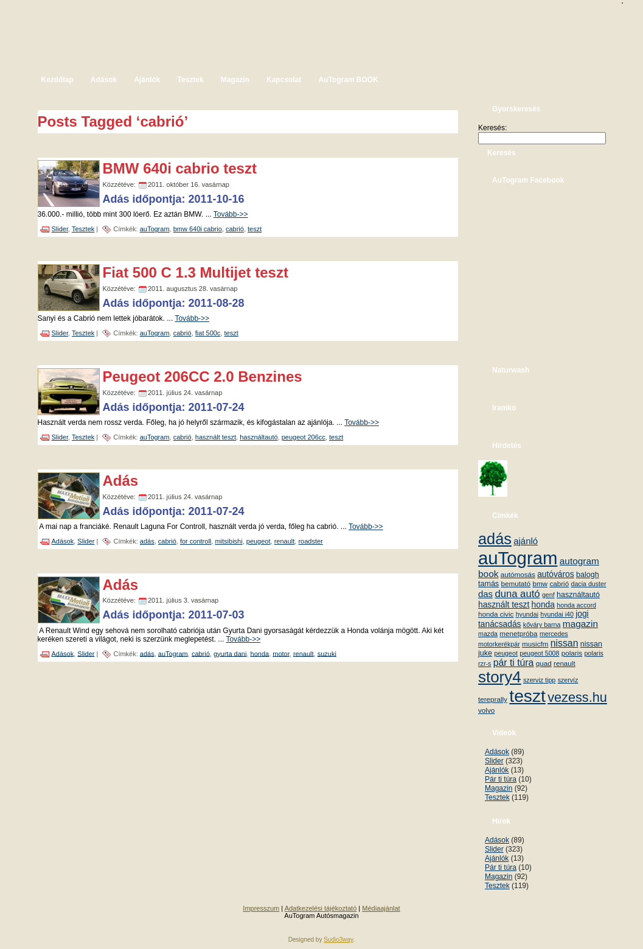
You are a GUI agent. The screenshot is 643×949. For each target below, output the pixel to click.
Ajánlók (497, 770)
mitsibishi (228, 541)
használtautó (258, 437)
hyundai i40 (557, 614)
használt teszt (215, 437)
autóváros (555, 574)
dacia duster (588, 583)
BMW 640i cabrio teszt (180, 168)
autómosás (518, 574)
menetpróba (518, 633)
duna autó (517, 594)
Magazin (498, 788)
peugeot (258, 541)
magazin (580, 623)
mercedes (554, 633)
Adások (63, 541)
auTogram (155, 229)
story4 (499, 676)
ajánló (525, 541)
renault (284, 541)
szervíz (568, 680)
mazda (488, 633)
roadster (310, 541)
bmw (539, 583)
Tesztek (83, 229)
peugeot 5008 (539, 653)
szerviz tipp (539, 680)
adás (147, 541)
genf (548, 594)
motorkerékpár (499, 644)
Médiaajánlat (381, 908)
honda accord (576, 605)
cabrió (235, 229)
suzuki (327, 653)
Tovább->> (231, 214)
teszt (255, 229)
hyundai (527, 614)
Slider (60, 229)
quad (544, 663)
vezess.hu (577, 697)
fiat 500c (208, 333)
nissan (565, 643)
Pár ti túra (500, 779)
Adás (121, 480)
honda (260, 653)
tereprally (492, 699)
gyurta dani (230, 653)
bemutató (515, 583)
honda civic (495, 614)
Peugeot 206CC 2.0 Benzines (202, 376)
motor (281, 653)
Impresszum (261, 908)
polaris (571, 653)
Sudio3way (338, 939)
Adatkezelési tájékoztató (321, 908)
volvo (486, 710)
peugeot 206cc (303, 437)
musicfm (535, 644)
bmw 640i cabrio (197, 229)
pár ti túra (513, 662)
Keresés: (492, 128)
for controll (195, 541)
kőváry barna (542, 624)
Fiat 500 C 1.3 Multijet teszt (195, 272)
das (485, 594)
